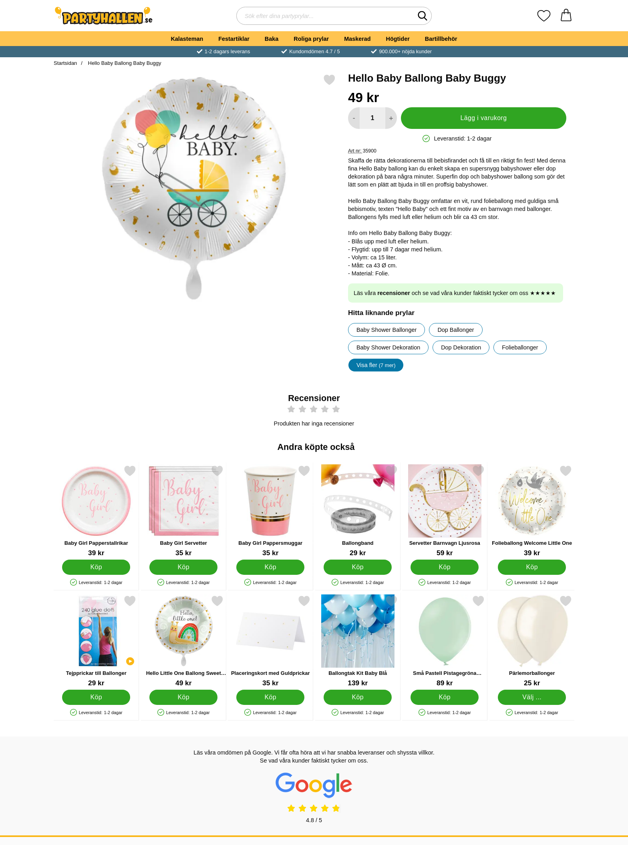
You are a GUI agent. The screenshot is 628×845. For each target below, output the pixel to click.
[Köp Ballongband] (358, 566)
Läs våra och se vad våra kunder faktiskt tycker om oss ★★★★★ (455, 293)
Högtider (398, 39)
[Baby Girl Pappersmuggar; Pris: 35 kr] (270, 511)
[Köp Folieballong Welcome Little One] (532, 566)
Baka (271, 39)
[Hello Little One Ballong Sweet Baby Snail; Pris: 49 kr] (183, 641)
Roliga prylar (311, 39)
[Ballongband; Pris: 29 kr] (358, 511)
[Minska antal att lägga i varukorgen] (354, 118)
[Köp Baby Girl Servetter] (183, 566)
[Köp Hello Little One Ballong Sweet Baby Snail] (183, 697)
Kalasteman (187, 39)
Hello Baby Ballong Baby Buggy (124, 63)
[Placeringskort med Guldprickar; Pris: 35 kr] (270, 641)
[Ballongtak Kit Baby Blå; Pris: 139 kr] (358, 641)
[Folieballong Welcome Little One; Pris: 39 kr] (532, 511)
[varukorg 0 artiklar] (566, 16)
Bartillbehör (441, 39)
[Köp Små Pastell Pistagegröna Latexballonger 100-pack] (445, 697)
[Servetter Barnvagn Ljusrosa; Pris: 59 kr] (444, 511)
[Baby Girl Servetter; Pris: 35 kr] (183, 511)
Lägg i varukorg (483, 117)
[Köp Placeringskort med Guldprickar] (270, 697)
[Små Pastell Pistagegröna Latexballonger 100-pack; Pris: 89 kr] (444, 641)
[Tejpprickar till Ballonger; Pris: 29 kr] (96, 641)
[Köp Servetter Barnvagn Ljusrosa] (445, 566)
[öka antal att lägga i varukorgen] (391, 118)
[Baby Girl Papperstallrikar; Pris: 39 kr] (96, 511)
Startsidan (65, 63)
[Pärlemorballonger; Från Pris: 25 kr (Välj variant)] (532, 641)
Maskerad (357, 39)
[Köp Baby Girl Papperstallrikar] (96, 566)
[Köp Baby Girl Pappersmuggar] (270, 566)
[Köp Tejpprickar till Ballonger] (96, 697)
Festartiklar (234, 39)
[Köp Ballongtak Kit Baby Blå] (358, 697)
